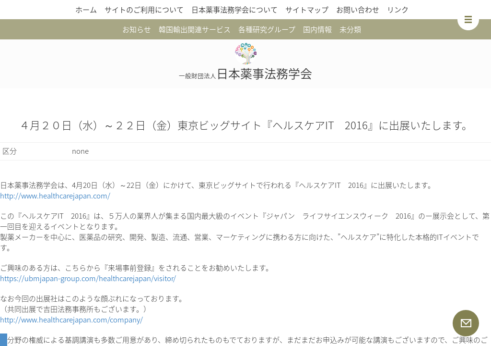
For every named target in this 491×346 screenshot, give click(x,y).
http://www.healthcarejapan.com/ (55, 195)
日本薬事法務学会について (234, 9)
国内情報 (317, 29)
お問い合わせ (357, 9)
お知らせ (136, 29)
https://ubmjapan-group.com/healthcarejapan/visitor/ (88, 278)
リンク (398, 9)
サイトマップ (306, 9)
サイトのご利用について (144, 9)
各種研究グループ (266, 29)
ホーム (86, 9)
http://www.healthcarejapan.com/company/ (71, 319)
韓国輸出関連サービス (195, 29)
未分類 (350, 29)
